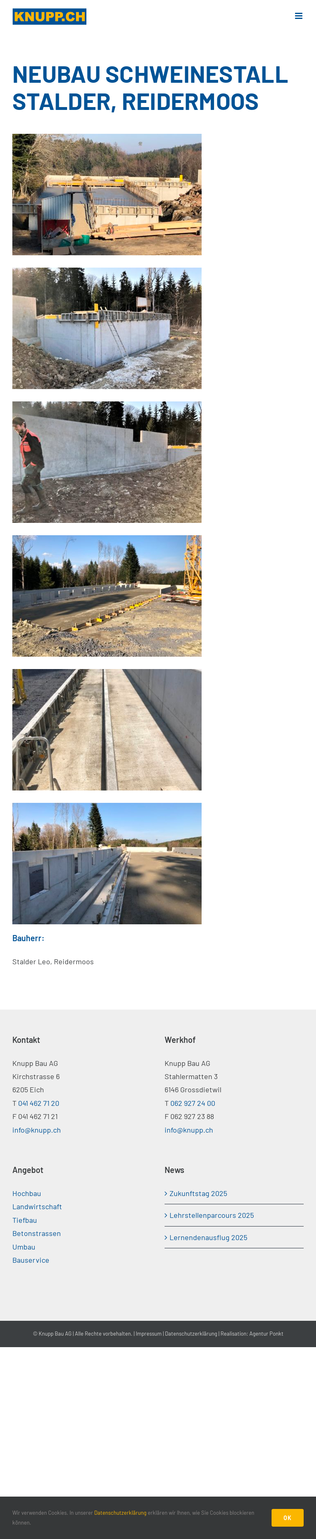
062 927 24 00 (192, 1103)
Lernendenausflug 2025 (208, 1237)
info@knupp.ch (36, 1129)
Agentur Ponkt (266, 1333)
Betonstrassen (36, 1233)
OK (287, 1517)
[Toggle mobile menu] (299, 16)
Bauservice (30, 1259)
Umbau (23, 1246)
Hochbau (26, 1193)
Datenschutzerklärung (191, 1333)
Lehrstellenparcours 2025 (212, 1215)
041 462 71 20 (38, 1103)
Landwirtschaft (37, 1206)
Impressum (149, 1333)
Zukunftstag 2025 (198, 1193)
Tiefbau (24, 1219)
